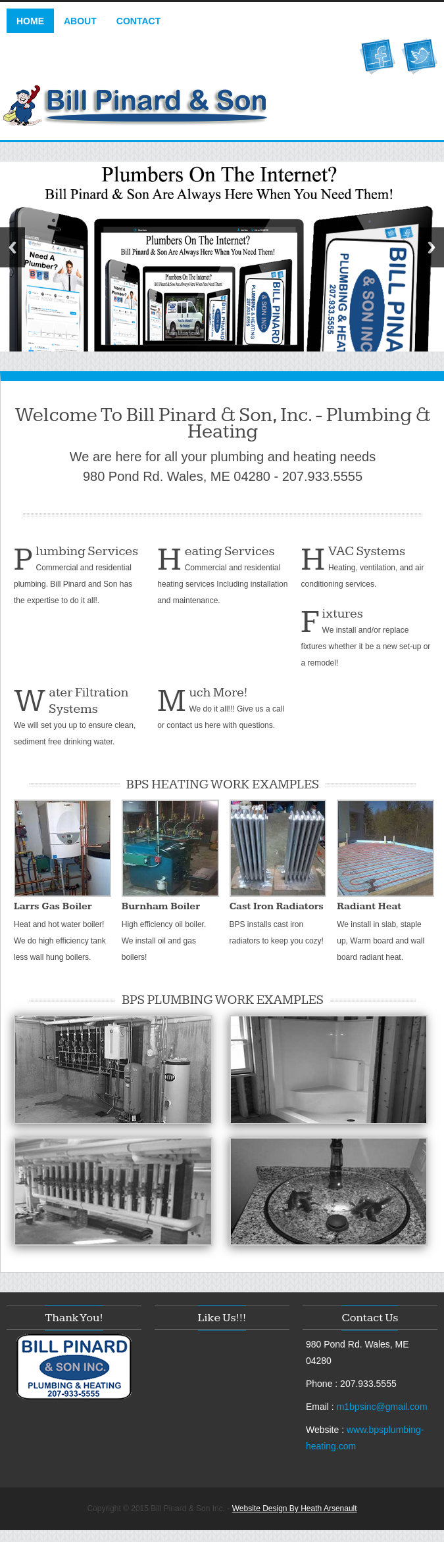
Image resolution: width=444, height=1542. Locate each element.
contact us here (193, 725)
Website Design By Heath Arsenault (294, 1508)
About (80, 21)
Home (30, 21)
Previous (12, 247)
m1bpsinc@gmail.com (382, 1406)
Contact (138, 21)
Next (431, 247)
